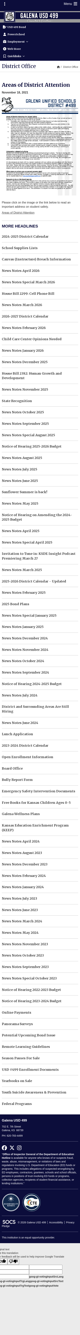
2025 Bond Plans (15, 604)
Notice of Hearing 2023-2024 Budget (31, 1001)
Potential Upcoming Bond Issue (28, 1035)
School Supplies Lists (20, 248)
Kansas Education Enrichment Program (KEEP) (35, 827)
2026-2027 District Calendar (25, 316)
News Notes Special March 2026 (28, 282)
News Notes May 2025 (20, 503)
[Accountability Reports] (11, 1202)
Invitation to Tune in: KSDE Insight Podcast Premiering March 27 (38, 556)
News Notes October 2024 (23, 661)
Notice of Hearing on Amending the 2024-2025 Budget (37, 517)
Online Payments (16, 1012)
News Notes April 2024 (21, 841)
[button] (40, 41)
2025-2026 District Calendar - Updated (34, 581)
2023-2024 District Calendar (25, 745)
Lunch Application (17, 734)
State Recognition (17, 401)
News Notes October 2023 (23, 955)
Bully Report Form (17, 780)
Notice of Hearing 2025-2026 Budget (31, 446)
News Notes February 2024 (24, 876)
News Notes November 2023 (25, 944)
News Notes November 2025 (25, 389)
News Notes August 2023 (22, 853)
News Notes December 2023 (24, 864)
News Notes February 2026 (24, 328)
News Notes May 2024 (20, 933)
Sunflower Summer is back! (24, 492)
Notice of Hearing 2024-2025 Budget (32, 684)
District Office (70, 66)
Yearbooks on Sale (17, 1081)
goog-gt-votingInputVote (43, 1285)
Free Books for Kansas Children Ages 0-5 (36, 803)
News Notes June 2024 (20, 723)
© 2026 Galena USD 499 (32, 1222)
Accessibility (56, 1222)
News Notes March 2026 (22, 305)
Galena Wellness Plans (21, 814)
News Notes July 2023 (19, 898)
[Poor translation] (13, 1261)
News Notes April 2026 (20, 271)
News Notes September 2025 (25, 424)
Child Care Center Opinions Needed (32, 339)
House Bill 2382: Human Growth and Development (32, 375)
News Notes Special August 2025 (28, 435)
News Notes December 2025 (25, 362)
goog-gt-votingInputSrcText (46, 1281)
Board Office (12, 768)
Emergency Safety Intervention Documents (38, 791)
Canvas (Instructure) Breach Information (36, 259)
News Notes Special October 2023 (29, 978)
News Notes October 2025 (23, 412)
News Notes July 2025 (19, 469)
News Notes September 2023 (25, 967)
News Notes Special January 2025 (29, 615)
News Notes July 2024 (19, 695)
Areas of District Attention (18, 212)
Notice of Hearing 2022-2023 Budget (31, 990)
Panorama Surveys (17, 1024)
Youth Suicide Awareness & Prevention (34, 1092)
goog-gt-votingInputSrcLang (46, 1276)
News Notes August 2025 (22, 458)
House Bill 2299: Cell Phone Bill (28, 294)
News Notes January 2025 (23, 627)
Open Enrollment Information (27, 757)
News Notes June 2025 (20, 481)
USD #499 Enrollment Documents (30, 1069)
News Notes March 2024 (22, 921)
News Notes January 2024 (23, 887)
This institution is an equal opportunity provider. (28, 1237)
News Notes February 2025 (24, 592)
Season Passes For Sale (21, 1058)
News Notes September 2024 (25, 672)
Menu (71, 4)
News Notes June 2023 (20, 910)
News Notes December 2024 (25, 638)
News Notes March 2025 (22, 570)
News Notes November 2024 (25, 650)
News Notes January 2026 (23, 350)
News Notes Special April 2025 (27, 542)
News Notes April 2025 (20, 531)
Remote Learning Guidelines (26, 1047)
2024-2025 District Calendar (25, 236)
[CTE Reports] (32, 1202)
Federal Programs (17, 1104)
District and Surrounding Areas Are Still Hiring (35, 709)
